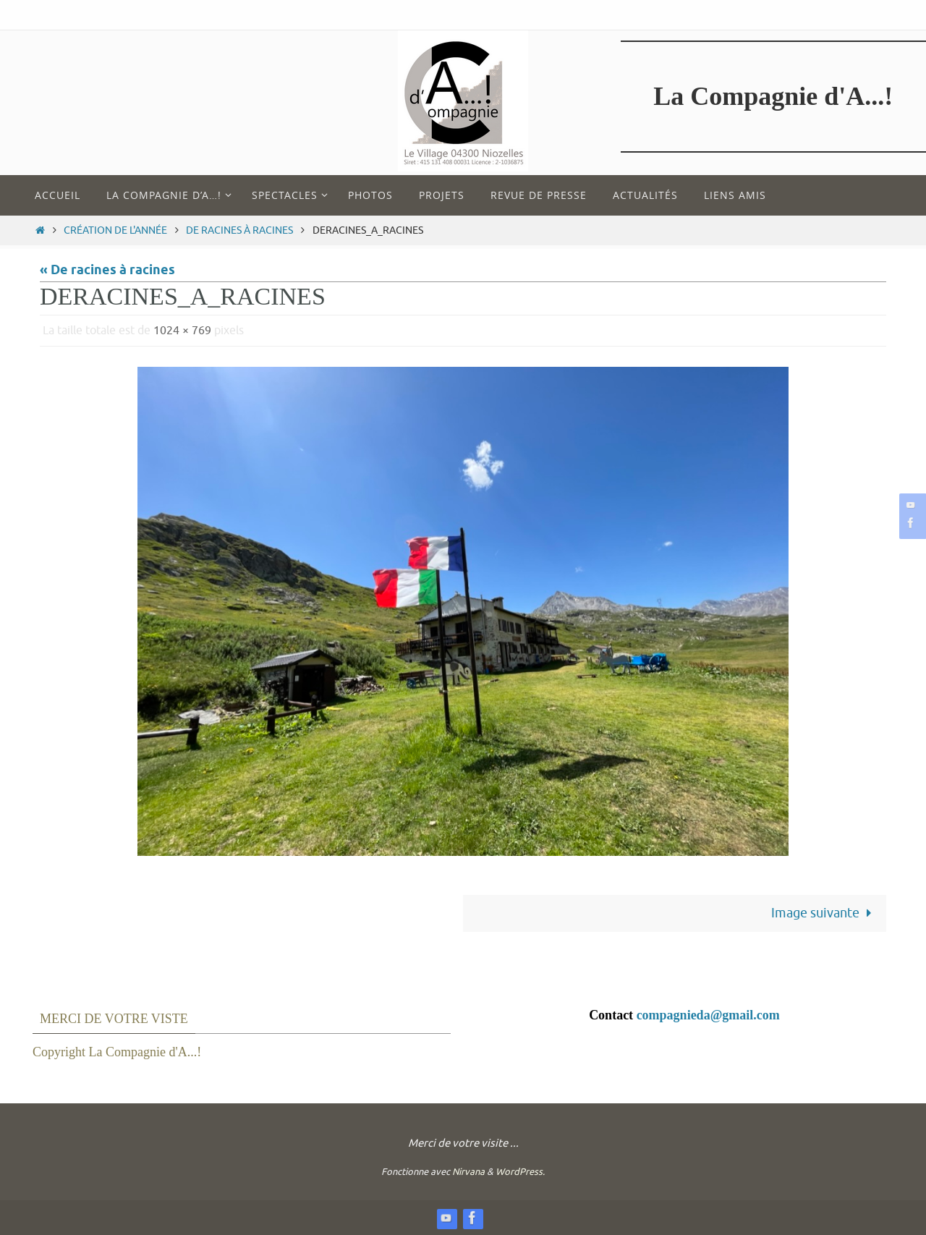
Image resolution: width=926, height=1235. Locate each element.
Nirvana (468, 1172)
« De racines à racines (107, 270)
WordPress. (520, 1172)
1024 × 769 (182, 330)
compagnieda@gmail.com (708, 1015)
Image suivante (824, 913)
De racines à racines (239, 230)
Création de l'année (115, 230)
